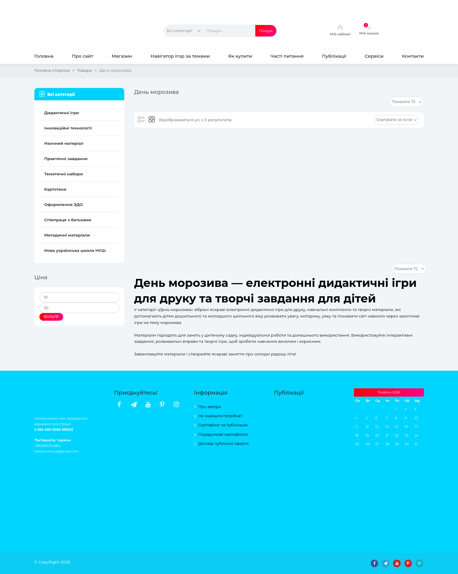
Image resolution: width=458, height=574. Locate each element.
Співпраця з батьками (67, 219)
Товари (84, 70)
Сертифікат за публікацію (223, 425)
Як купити (240, 56)
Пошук (266, 30)
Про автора (209, 407)
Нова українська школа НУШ (75, 250)
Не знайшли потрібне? (220, 416)
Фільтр (51, 317)
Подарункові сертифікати (223, 434)
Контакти (413, 56)
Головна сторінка (52, 70)
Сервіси (374, 56)
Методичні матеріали (67, 235)
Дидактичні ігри (61, 112)
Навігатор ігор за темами (180, 56)
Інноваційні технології (68, 128)
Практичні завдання (66, 158)
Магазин (122, 56)
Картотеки (55, 189)
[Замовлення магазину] (396, 120)
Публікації (334, 56)
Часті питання (287, 56)
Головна (43, 56)
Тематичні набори (63, 174)
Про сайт (82, 56)
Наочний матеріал (63, 143)
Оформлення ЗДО (63, 204)
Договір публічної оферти (223, 443)
